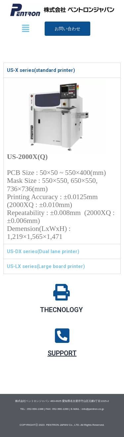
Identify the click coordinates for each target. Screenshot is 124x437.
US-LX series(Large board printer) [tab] (46, 266)
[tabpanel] (62, 161)
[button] (25, 29)
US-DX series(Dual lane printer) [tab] (43, 251)
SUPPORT (62, 353)
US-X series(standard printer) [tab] (41, 70)
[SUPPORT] (62, 335)
